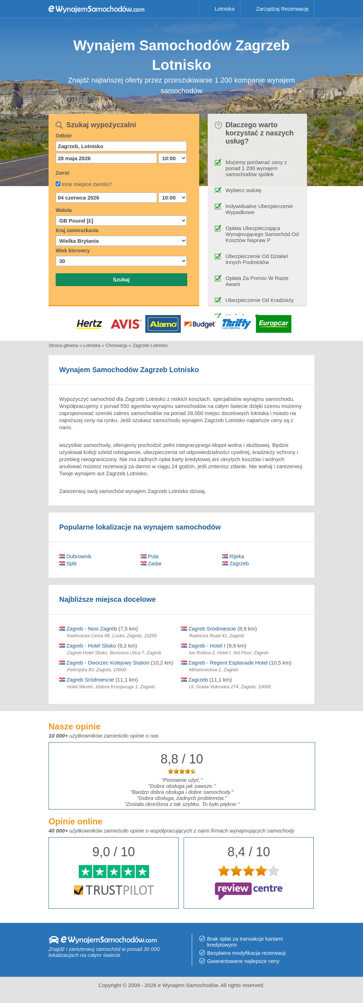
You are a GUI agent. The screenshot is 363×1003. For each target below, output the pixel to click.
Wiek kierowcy (73, 250)
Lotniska (225, 9)
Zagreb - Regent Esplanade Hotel (224, 663)
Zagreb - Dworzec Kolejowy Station (104, 663)
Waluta (64, 210)
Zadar (151, 563)
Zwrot (62, 173)
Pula (149, 556)
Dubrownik (75, 556)
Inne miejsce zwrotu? (87, 184)
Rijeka (233, 556)
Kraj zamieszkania (77, 230)
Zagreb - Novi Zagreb (88, 629)
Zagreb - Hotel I (203, 646)
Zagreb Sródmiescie (208, 629)
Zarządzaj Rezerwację (282, 9)
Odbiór (64, 136)
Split (68, 563)
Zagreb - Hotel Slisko (87, 646)
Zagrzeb (235, 563)
